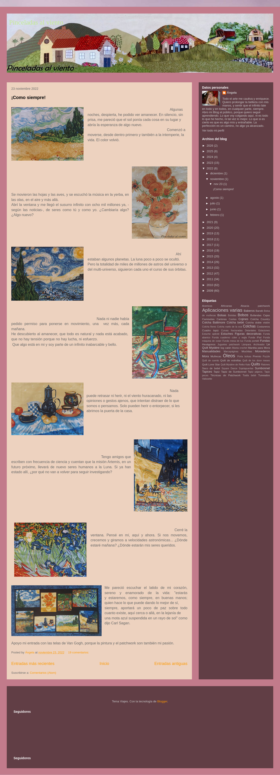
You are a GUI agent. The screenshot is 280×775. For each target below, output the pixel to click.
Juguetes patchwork (228, 344)
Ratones (265, 364)
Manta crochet (239, 348)
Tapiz (217, 371)
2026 (210, 145)
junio (213, 209)
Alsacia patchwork (255, 305)
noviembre (217, 179)
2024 (210, 157)
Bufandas (255, 315)
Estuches (227, 333)
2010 (210, 285)
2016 (210, 250)
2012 (210, 273)
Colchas (249, 326)
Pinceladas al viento (36, 22)
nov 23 (218, 184)
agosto (215, 197)
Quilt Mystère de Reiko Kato (235, 364)
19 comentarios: (79, 652)
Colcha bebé (235, 322)
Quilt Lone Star (211, 364)
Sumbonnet (262, 368)
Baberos (249, 310)
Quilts (255, 364)
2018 (210, 239)
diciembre (217, 173)
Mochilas (247, 351)
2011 (210, 279)
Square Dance (229, 368)
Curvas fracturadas (232, 330)
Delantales (250, 330)
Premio (257, 356)
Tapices (207, 371)
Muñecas (215, 356)
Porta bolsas (244, 356)
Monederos (262, 351)
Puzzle (266, 356)
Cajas (266, 315)
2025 (210, 151)
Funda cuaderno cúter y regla (229, 337)
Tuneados (264, 375)
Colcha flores (209, 326)
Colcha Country (260, 319)
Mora (205, 356)
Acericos (207, 305)
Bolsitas (232, 315)
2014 (210, 262)
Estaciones (264, 330)
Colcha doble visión (257, 322)
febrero (215, 215)
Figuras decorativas (248, 333)
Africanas (226, 305)
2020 (210, 227)
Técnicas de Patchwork (225, 375)
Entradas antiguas (170, 663)
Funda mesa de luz (232, 341)
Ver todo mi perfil (213, 130)
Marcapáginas (231, 351)
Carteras (222, 319)
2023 (210, 162)
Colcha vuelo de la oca (229, 326)
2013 (210, 267)
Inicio (104, 663)
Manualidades (211, 351)
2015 (210, 256)
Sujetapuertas (246, 368)
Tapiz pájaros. (255, 372)
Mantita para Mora (259, 347)
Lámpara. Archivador (253, 344)
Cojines (243, 319)
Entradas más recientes (32, 663)
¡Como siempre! (28, 97)
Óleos (229, 355)
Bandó (259, 310)
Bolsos (243, 315)
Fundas (265, 340)
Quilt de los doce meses (256, 360)
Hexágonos (208, 344)
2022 (210, 168)
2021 (210, 222)
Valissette (207, 379)
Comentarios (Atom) (43, 672)
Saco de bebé (211, 368)
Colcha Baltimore (213, 322)
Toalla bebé (249, 375)
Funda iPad (254, 337)
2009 (210, 290)
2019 (210, 233)
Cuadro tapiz (210, 330)
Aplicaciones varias (222, 310)
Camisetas (208, 319)
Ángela (232, 92)
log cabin (226, 347)
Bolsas (221, 315)
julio (213, 203)
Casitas (233, 319)
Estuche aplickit (210, 334)
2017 (210, 245)
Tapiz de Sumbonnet (233, 371)
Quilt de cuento (210, 360)
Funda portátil (251, 341)
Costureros (263, 326)
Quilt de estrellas (230, 360)
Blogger (162, 701)
